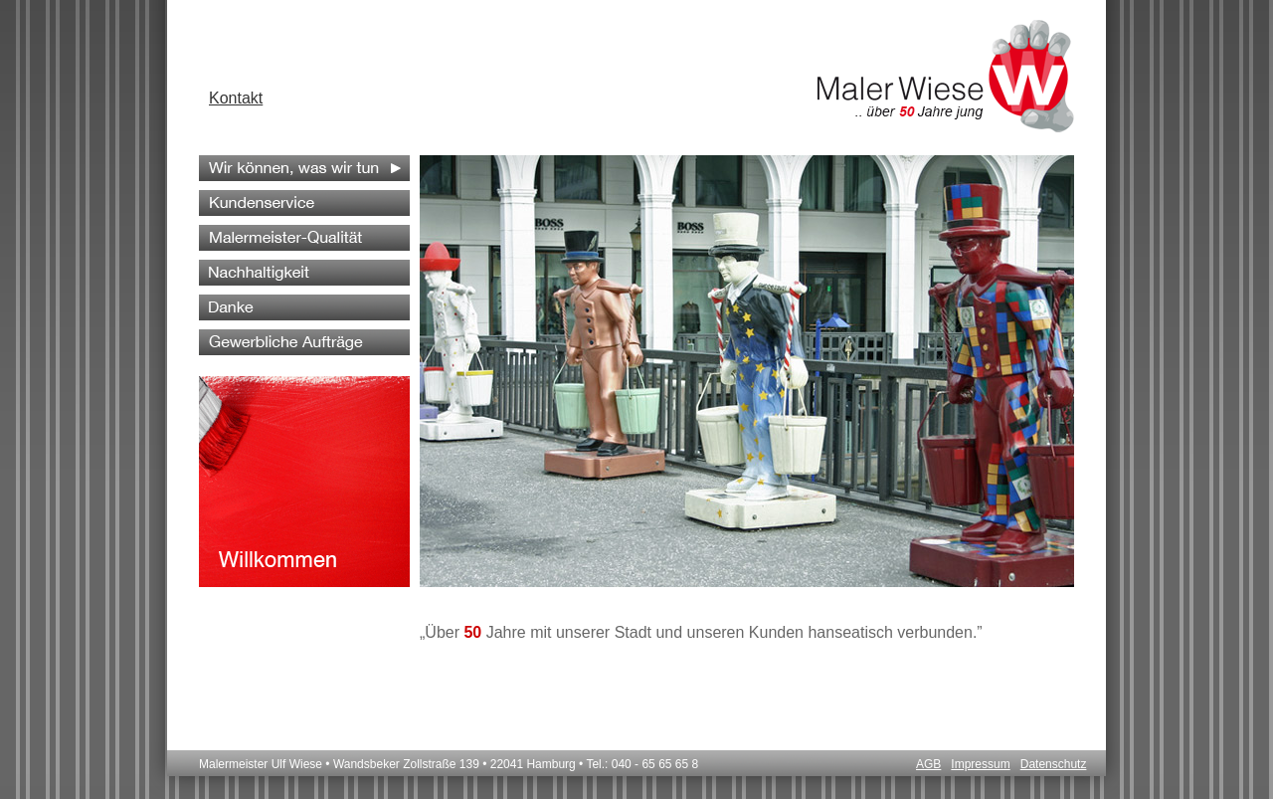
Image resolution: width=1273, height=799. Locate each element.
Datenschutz (1053, 764)
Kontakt (236, 98)
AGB (928, 764)
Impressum (980, 764)
